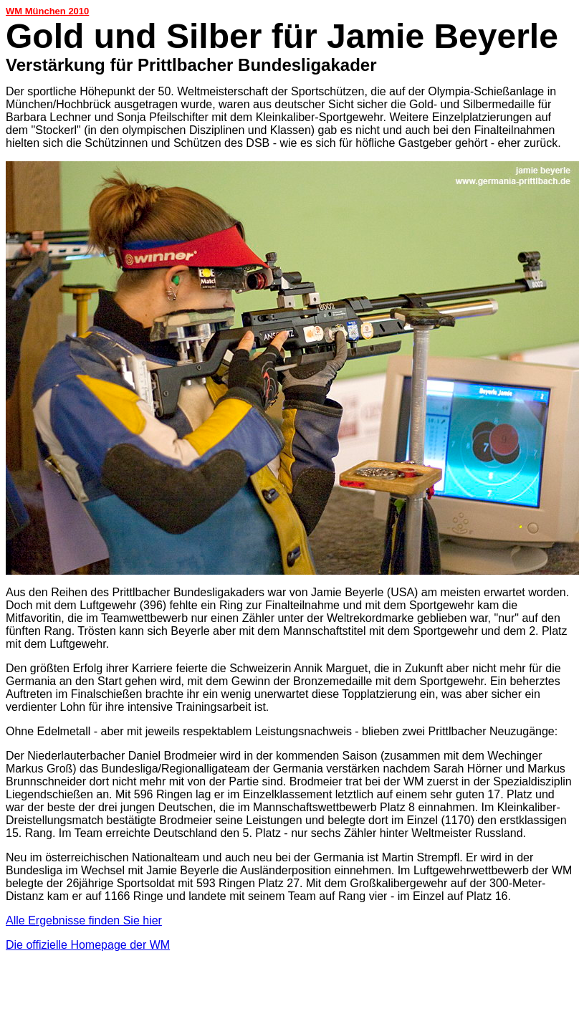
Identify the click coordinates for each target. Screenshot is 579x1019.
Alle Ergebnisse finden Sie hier (84, 920)
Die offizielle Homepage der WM (88, 945)
